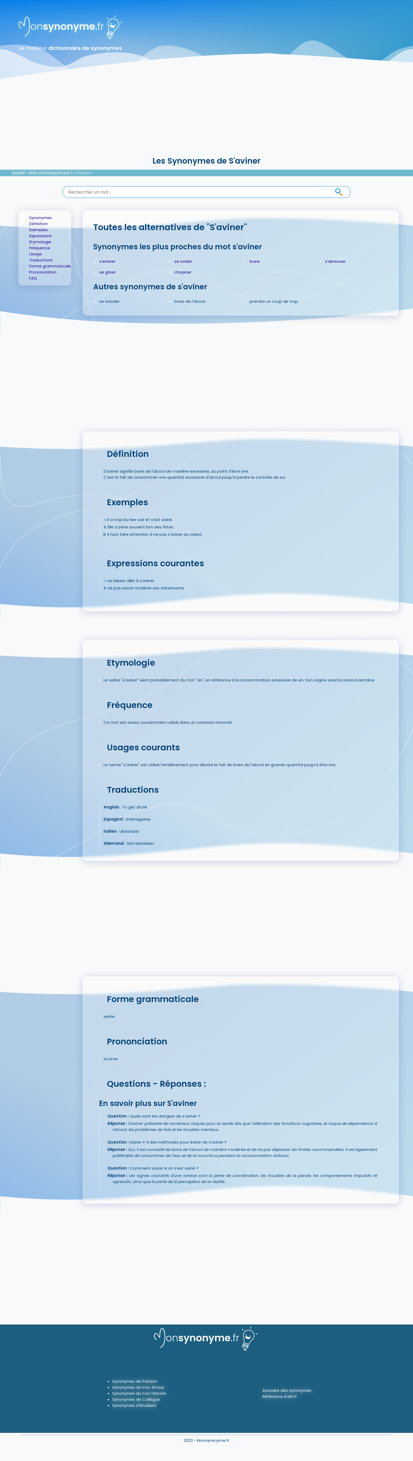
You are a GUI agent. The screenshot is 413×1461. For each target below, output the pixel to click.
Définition (38, 223)
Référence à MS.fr (279, 1396)
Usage (35, 254)
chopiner (182, 272)
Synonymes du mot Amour (138, 1387)
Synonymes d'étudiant (134, 1405)
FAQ (33, 278)
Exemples (38, 229)
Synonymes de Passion (134, 1381)
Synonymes (40, 217)
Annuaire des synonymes (286, 1390)
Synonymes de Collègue (136, 1399)
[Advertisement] (206, 116)
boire (255, 261)
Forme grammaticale (50, 266)
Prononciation (42, 272)
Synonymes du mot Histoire (139, 1393)
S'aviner (84, 172)
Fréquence (39, 248)
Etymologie (40, 242)
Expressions (40, 236)
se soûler (183, 261)
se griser (107, 272)
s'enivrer (107, 261)
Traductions (41, 260)
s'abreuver (335, 261)
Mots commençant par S (51, 172)
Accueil (18, 172)
